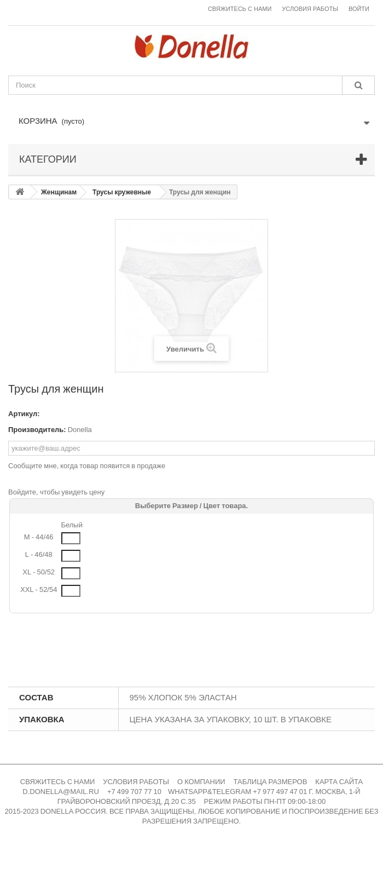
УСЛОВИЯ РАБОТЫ (136, 781)
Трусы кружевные (121, 192)
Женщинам (59, 192)
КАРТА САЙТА (339, 781)
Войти (359, 9)
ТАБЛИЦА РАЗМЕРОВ (270, 781)
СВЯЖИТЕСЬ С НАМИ (57, 781)
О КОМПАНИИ (201, 781)
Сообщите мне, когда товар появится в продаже (86, 465)
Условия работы (310, 9)
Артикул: (24, 413)
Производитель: (37, 429)
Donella (80, 429)
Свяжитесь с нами (239, 9)
